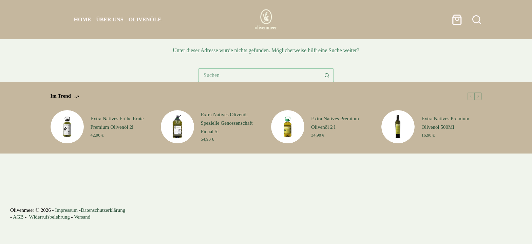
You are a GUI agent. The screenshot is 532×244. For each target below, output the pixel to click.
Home (82, 19)
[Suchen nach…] (259, 75)
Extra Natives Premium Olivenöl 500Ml (445, 123)
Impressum (66, 210)
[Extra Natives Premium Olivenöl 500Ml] (398, 126)
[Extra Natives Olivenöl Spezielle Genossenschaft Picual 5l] (177, 126)
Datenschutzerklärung (103, 210)
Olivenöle (145, 19)
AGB (18, 217)
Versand (82, 217)
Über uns (109, 19)
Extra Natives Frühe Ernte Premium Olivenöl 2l (117, 123)
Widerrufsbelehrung (49, 217)
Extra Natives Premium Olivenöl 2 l (335, 123)
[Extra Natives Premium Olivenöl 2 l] (287, 126)
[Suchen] (476, 19)
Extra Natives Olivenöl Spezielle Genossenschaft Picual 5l (227, 123)
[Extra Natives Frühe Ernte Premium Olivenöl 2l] (67, 126)
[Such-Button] (327, 75)
